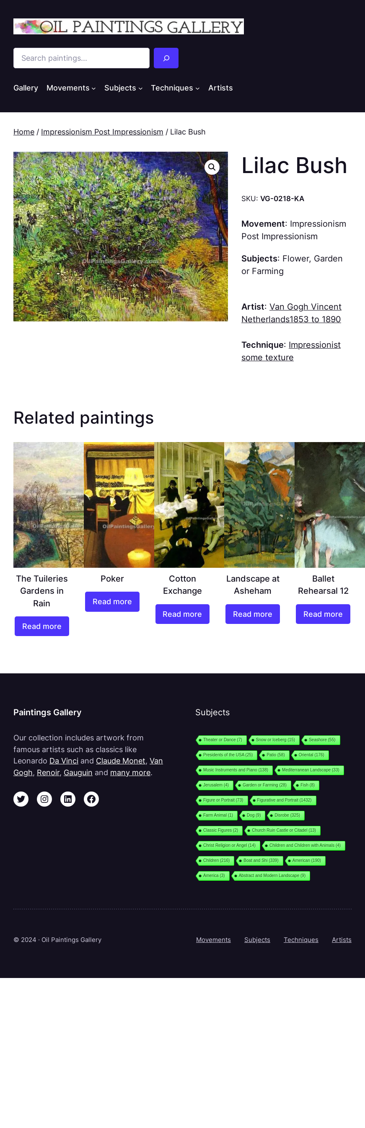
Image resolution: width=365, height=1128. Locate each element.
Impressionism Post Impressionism (102, 131)
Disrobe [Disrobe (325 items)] (287, 815)
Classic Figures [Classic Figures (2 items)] (220, 830)
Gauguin (78, 772)
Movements (213, 940)
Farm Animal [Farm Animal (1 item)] (218, 815)
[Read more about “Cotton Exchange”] (182, 614)
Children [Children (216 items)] (216, 860)
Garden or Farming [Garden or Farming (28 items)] (265, 785)
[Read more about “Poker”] (112, 601)
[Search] (166, 58)
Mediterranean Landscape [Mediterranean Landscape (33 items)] (310, 770)
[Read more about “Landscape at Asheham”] (252, 614)
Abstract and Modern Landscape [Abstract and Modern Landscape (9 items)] (272, 875)
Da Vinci (63, 760)
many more (130, 772)
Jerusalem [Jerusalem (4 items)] (216, 785)
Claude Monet (120, 760)
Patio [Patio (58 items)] (276, 755)
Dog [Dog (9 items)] (254, 815)
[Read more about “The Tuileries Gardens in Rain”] (42, 626)
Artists (342, 940)
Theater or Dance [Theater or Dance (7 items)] (222, 739)
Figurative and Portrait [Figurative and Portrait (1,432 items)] (284, 800)
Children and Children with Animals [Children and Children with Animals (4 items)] (305, 845)
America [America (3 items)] (214, 875)
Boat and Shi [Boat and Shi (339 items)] (260, 860)
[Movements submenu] (93, 88)
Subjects (257, 940)
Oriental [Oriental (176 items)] (311, 755)
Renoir (48, 772)
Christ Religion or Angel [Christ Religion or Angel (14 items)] (229, 845)
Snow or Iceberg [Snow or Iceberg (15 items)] (275, 739)
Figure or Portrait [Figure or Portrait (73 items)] (223, 800)
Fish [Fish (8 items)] (307, 785)
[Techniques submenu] (197, 88)
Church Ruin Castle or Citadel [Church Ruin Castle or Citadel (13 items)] (284, 830)
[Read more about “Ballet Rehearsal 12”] (323, 614)
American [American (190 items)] (307, 860)
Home (23, 131)
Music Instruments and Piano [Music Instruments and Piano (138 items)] (235, 770)
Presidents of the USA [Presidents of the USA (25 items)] (228, 755)
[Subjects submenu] (140, 88)
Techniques (301, 940)
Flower (295, 259)
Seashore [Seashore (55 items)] (322, 739)
